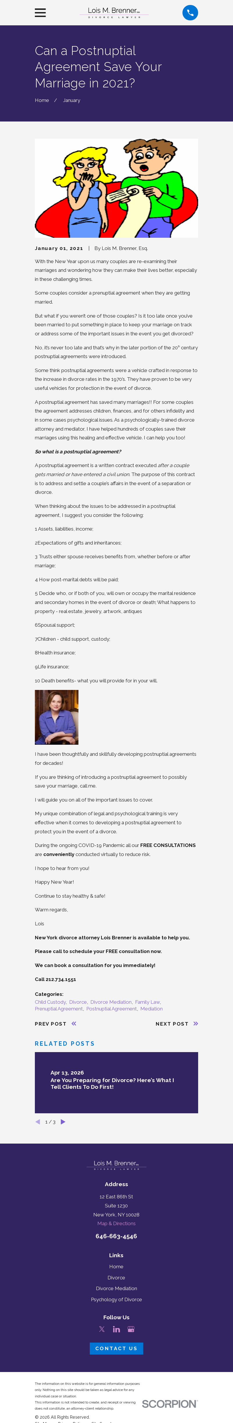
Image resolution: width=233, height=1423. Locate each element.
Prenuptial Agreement (59, 1009)
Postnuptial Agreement (111, 1009)
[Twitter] (101, 1329)
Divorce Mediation (111, 1002)
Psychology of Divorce (116, 1299)
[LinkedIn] (116, 1329)
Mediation (151, 1009)
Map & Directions (116, 1223)
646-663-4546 (116, 1236)
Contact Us (116, 1348)
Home (116, 1266)
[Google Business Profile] (131, 1329)
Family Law (147, 1002)
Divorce (78, 1002)
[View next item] (63, 1122)
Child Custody (50, 1002)
